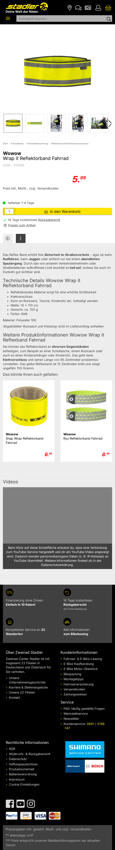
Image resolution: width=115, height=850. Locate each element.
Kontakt (14, 697)
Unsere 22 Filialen (22, 692)
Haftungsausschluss (23, 764)
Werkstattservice (76, 714)
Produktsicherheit (21, 769)
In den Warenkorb (62, 211)
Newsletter (71, 719)
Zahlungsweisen (75, 694)
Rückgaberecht (49, 220)
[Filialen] (70, 7)
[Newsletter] (88, 7)
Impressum (17, 779)
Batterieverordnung (23, 774)
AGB (12, 749)
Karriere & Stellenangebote (28, 687)
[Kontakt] (78, 7)
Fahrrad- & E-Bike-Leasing (83, 659)
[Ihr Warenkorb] (108, 7)
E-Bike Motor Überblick (81, 669)
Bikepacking (72, 674)
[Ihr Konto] (98, 7)
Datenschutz (18, 759)
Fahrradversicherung (79, 684)
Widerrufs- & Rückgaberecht (29, 754)
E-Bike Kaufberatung (79, 664)
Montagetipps (73, 679)
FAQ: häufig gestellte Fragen (84, 708)
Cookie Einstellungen (24, 784)
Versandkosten (74, 689)
